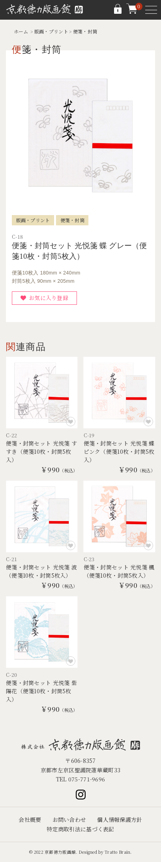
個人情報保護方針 (119, 819)
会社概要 (30, 819)
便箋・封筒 (85, 31)
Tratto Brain (117, 852)
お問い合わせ (69, 819)
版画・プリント (51, 31)
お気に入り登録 (48, 298)
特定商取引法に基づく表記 (80, 829)
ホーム (21, 31)
